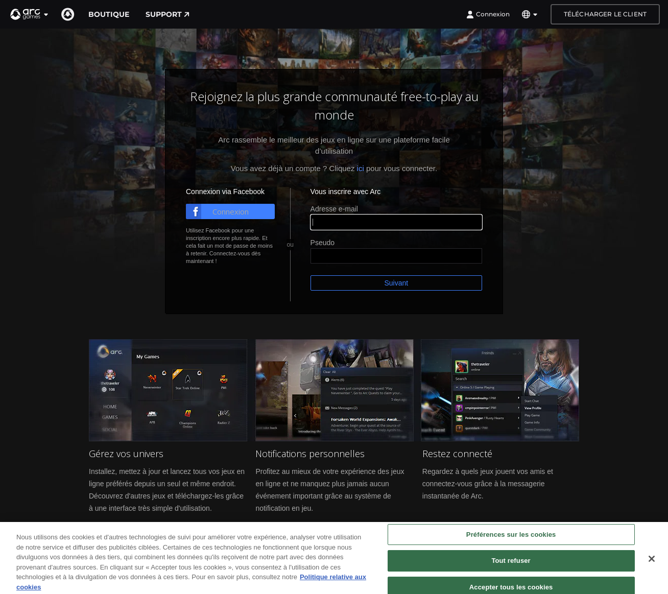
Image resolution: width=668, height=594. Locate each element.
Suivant (396, 283)
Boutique (108, 14)
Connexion (488, 14)
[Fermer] (651, 571)
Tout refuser (510, 573)
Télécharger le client (605, 14)
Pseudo (323, 243)
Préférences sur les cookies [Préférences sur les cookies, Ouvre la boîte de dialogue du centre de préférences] (511, 547)
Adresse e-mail (334, 209)
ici (360, 168)
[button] (29, 14)
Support (167, 14)
